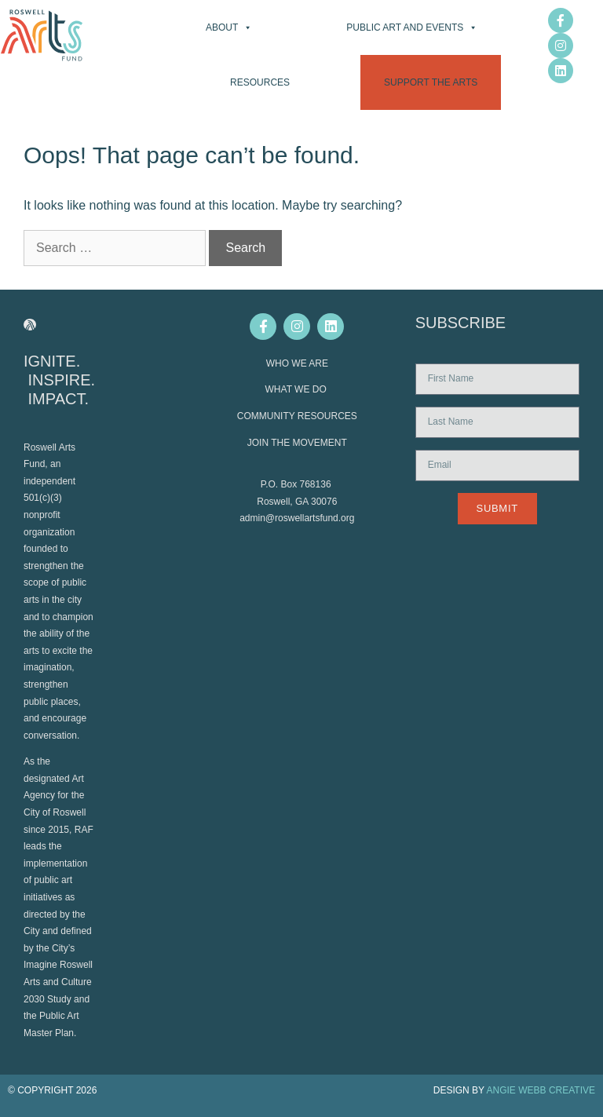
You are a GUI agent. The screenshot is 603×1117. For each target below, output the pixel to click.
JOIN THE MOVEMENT (297, 442)
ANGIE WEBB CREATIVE (541, 1090)
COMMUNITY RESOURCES (297, 416)
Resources (260, 82)
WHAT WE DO (297, 389)
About (229, 27)
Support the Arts (430, 82)
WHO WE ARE (297, 363)
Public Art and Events (411, 27)
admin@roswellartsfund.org (296, 518)
